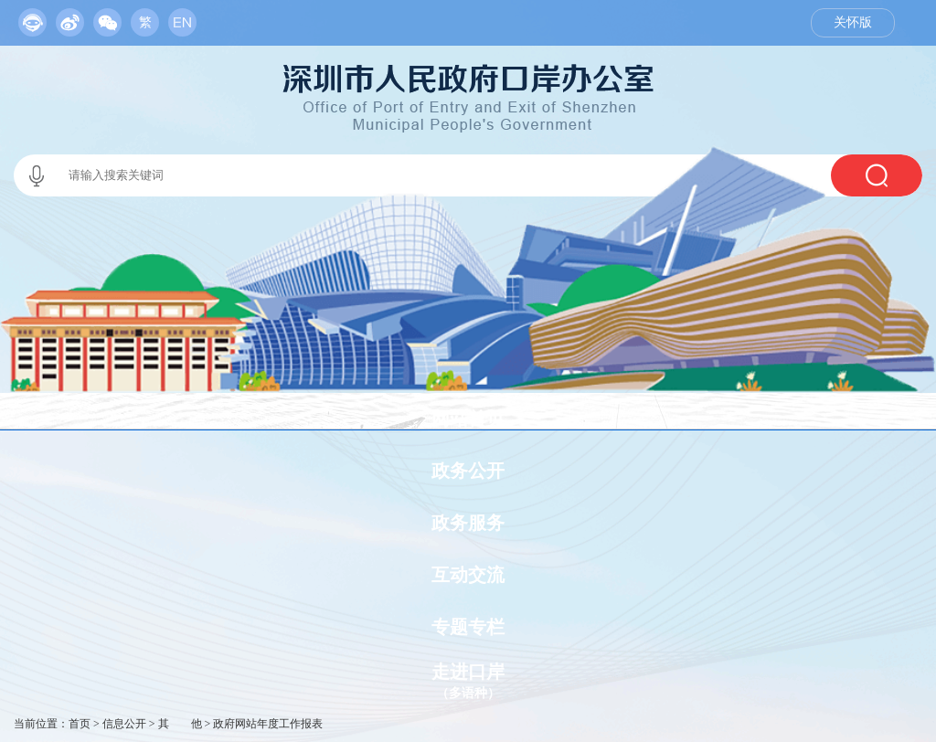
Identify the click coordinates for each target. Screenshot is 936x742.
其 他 (180, 723)
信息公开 (124, 723)
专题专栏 (468, 627)
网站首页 (468, 418)
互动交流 (468, 575)
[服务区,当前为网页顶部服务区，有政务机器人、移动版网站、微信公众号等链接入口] (107, 18)
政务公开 (468, 471)
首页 (79, 723)
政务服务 (468, 523)
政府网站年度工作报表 (268, 723)
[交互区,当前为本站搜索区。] (468, 175)
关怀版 (853, 22)
